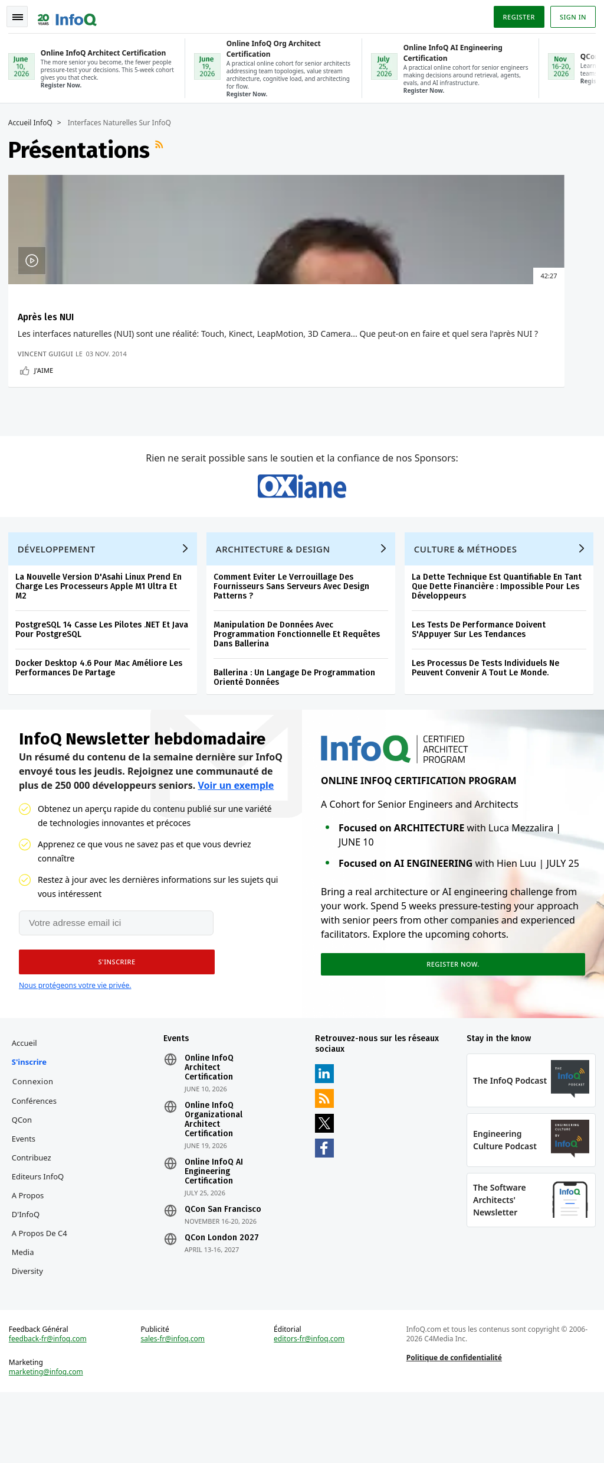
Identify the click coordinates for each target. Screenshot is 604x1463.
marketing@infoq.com (49, 1439)
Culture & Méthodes (469, 601)
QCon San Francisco (224, 1269)
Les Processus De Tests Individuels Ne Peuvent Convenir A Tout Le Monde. (489, 720)
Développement (60, 601)
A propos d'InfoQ (31, 1264)
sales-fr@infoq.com (175, 1406)
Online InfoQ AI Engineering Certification (215, 1231)
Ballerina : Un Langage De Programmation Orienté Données (298, 730)
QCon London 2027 (223, 1297)
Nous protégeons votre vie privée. (75, 1041)
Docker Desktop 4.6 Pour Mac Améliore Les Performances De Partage (102, 720)
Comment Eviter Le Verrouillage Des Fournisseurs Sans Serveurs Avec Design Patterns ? (295, 639)
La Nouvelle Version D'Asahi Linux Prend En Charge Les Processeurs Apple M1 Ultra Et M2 (102, 639)
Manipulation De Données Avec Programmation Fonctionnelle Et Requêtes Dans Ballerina (300, 686)
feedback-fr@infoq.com (51, 1406)
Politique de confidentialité (453, 1425)
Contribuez (35, 1217)
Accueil (28, 1102)
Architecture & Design (276, 601)
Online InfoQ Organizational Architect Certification (215, 1179)
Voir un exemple (236, 841)
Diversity (31, 1330)
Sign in (569, 13)
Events (27, 1198)
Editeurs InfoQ (41, 1236)
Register (515, 13)
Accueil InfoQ (34, 121)
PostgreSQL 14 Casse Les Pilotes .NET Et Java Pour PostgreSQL (105, 682)
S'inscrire (32, 1121)
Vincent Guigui (49, 387)
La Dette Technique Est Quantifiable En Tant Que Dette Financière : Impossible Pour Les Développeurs (500, 639)
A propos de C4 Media (43, 1302)
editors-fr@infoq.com (309, 1406)
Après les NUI (49, 315)
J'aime (47, 403)
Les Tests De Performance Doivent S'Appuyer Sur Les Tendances (482, 682)
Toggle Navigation (23, 14)
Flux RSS (164, 148)
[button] (111, 1018)
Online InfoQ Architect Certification (210, 1127)
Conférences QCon (37, 1170)
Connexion (36, 1141)
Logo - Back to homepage (70, 13)
